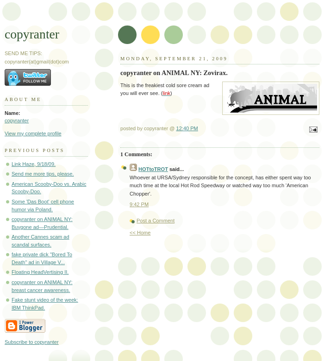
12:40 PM (187, 128)
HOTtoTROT (153, 169)
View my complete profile (33, 133)
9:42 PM (139, 204)
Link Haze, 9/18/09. (34, 164)
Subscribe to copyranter (32, 342)
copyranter (32, 34)
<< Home (140, 232)
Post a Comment (155, 220)
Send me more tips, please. (43, 174)
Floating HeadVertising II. (40, 272)
